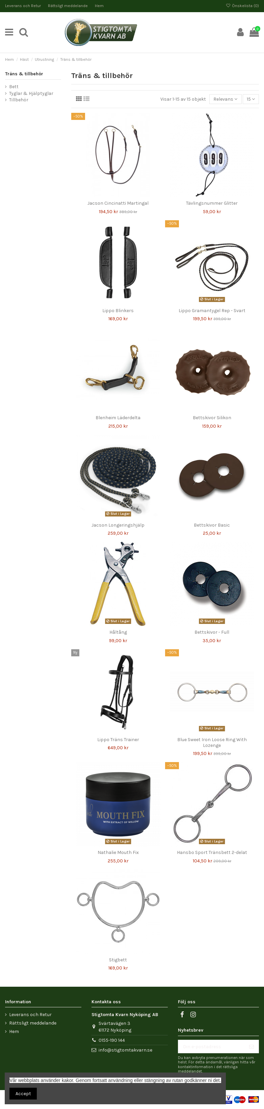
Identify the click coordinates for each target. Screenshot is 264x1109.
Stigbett (118, 960)
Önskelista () (242, 5)
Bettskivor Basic (212, 525)
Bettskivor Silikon (212, 418)
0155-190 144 (112, 1040)
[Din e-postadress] (211, 1046)
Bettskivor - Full (211, 632)
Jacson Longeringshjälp (117, 525)
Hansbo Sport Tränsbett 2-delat (212, 852)
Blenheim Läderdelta (118, 418)
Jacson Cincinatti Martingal (118, 203)
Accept (23, 1094)
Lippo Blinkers (118, 310)
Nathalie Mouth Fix (118, 852)
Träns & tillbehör (24, 74)
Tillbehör (18, 100)
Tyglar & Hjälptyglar (31, 93)
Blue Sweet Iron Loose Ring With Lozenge (212, 742)
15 (251, 99)
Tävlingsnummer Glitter (212, 203)
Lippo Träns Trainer (118, 739)
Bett (14, 87)
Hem (99, 5)
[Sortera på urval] (225, 99)
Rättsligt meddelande (68, 5)
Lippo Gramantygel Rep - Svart (212, 310)
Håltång (118, 632)
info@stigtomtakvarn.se (125, 1050)
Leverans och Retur (23, 5)
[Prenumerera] (251, 1046)
